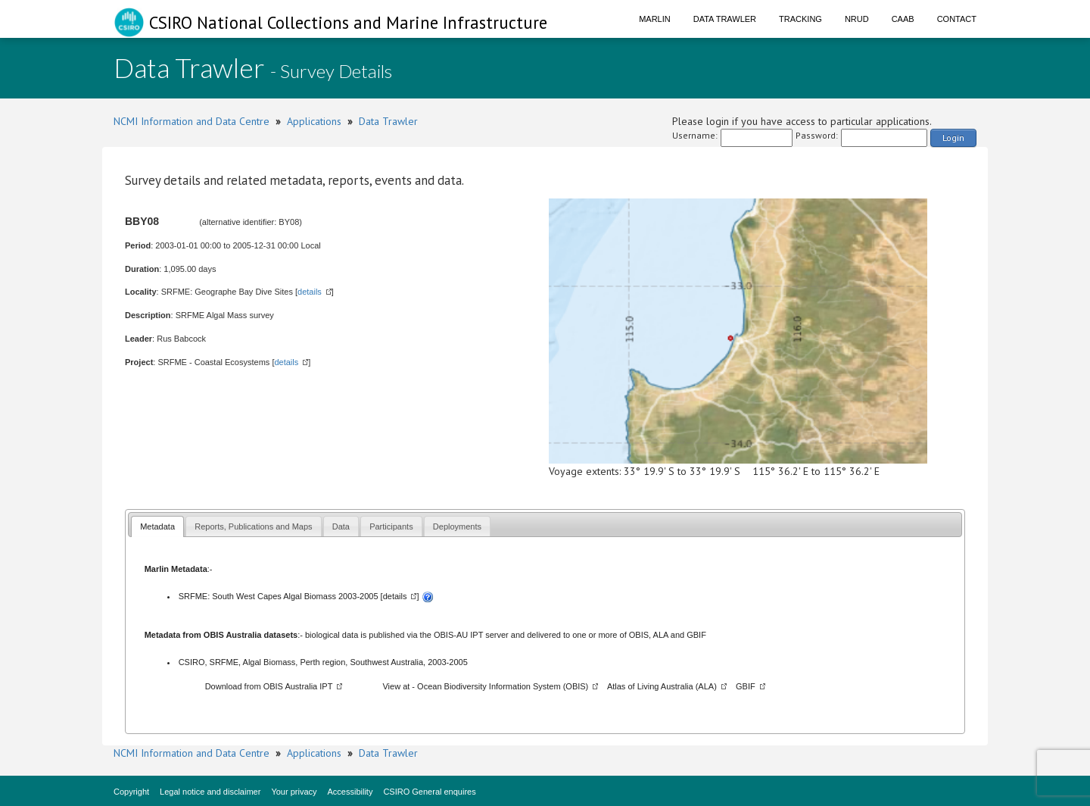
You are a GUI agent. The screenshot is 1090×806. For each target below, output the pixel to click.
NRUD (857, 18)
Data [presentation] (341, 526)
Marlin (655, 18)
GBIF (696, 634)
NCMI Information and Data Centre (191, 121)
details (309, 291)
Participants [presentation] (391, 526)
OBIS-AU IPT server (471, 634)
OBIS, (641, 634)
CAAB (903, 18)
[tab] (157, 526)
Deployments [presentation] (457, 526)
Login (953, 137)
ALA (660, 634)
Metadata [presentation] (157, 526)
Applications (314, 121)
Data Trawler (724, 18)
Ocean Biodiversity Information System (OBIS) (502, 686)
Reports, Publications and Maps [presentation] (253, 526)
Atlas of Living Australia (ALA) (662, 686)
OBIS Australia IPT (298, 686)
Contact (956, 18)
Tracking (800, 18)
